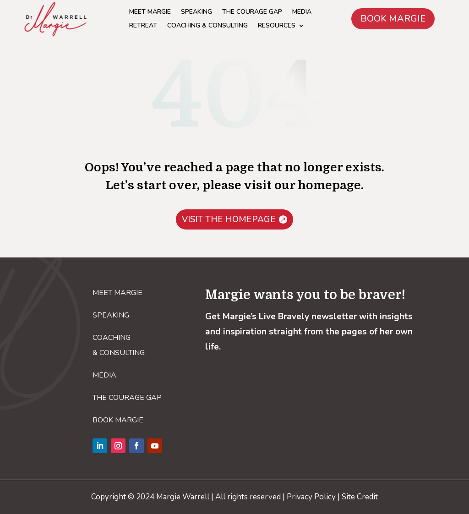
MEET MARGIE (150, 12)
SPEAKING (196, 12)
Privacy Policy (311, 497)
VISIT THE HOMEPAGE (229, 219)
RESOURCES (276, 26)
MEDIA (301, 12)
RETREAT (143, 26)
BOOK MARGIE (392, 18)
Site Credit (360, 497)
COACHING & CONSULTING (207, 26)
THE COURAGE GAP (252, 12)
